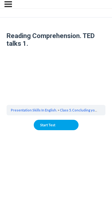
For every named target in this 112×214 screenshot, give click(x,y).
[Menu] (8, 4)
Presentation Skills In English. (34, 110)
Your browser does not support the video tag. (56, 75)
